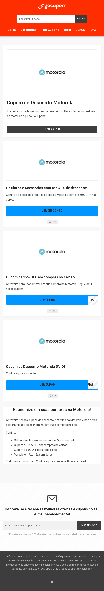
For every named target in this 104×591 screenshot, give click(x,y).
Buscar (81, 19)
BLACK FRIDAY (85, 30)
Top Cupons (50, 30)
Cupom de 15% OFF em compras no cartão (40, 277)
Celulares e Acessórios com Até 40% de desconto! (46, 188)
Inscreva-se (89, 525)
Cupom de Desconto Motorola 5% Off (36, 366)
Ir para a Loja (52, 129)
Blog (67, 30)
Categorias (28, 30)
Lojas (12, 30)
